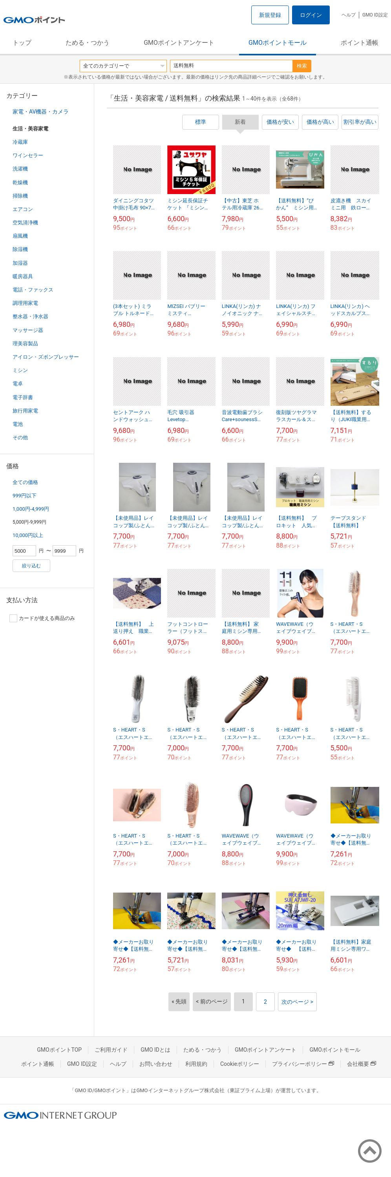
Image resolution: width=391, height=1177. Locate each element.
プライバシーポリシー (303, 1064)
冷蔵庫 (20, 142)
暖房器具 (23, 276)
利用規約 (196, 1064)
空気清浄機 (25, 223)
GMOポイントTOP (59, 1050)
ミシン (20, 370)
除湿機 (20, 249)
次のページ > (297, 1002)
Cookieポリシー (239, 1064)
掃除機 (20, 196)
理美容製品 (25, 343)
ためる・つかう (88, 42)
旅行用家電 (25, 411)
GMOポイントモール (277, 42)
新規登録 (270, 15)
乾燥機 (20, 182)
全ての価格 (25, 482)
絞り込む (31, 565)
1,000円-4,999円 (31, 509)
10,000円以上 (28, 535)
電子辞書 (23, 397)
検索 (302, 66)
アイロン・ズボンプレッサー (46, 357)
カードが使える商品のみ (42, 618)
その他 (20, 437)
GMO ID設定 (375, 15)
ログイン (311, 15)
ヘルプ (349, 15)
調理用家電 (25, 303)
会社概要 (361, 1064)
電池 (18, 424)
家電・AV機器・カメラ (41, 111)
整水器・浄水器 (30, 316)
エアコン (23, 209)
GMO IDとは (155, 1050)
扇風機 (20, 236)
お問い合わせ (155, 1064)
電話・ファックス (33, 290)
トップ (22, 42)
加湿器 (20, 263)
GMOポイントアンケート (179, 42)
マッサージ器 (28, 330)
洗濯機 (20, 169)
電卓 (18, 384)
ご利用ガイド (111, 1050)
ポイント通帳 (359, 42)
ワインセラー (28, 155)
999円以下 (25, 496)
